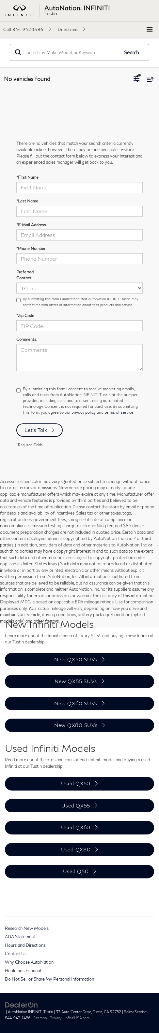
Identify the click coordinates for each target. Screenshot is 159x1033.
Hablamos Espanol (23, 970)
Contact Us (15, 953)
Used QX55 (75, 805)
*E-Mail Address (31, 224)
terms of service (119, 412)
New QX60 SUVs (75, 703)
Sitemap (40, 1018)
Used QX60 (75, 827)
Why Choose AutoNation (29, 962)
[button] (27, 29)
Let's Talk (35, 430)
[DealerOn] (21, 1004)
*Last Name (27, 201)
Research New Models (27, 928)
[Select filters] (137, 79)
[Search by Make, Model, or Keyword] (72, 52)
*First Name (27, 177)
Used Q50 (76, 871)
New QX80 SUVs (76, 725)
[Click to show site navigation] (149, 29)
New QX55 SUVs (76, 681)
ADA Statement (20, 936)
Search (131, 52)
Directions (68, 29)
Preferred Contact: (25, 274)
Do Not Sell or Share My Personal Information (49, 979)
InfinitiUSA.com (77, 1018)
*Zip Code (25, 315)
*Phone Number (30, 248)
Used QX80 (76, 849)
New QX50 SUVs (75, 659)
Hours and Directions (25, 945)
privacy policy (84, 412)
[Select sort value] (148, 79)
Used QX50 (75, 783)
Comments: (26, 339)
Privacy (56, 1018)
